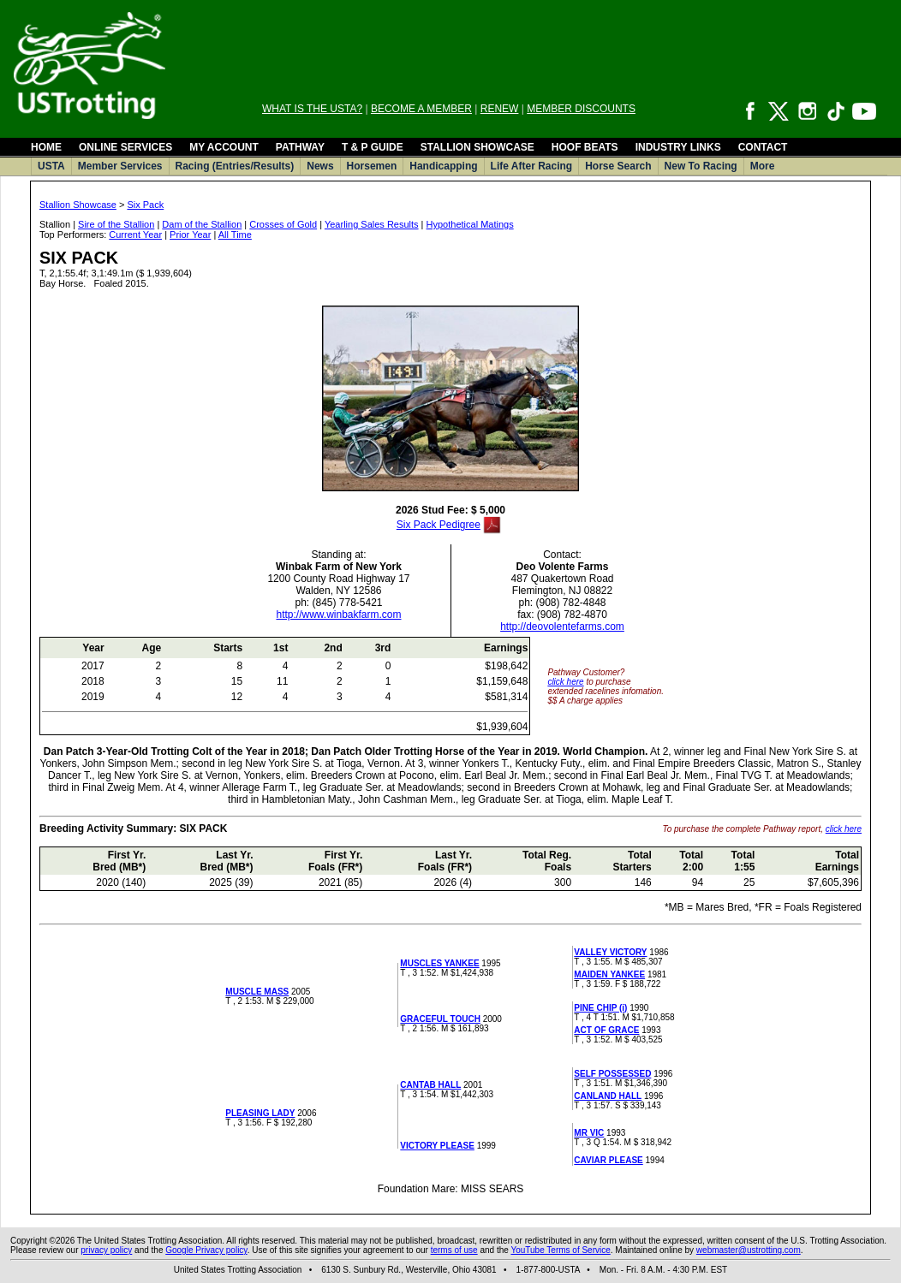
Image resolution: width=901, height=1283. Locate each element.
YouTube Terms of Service (560, 1250)
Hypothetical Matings (470, 224)
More (762, 166)
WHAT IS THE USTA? (312, 109)
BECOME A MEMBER (421, 109)
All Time (235, 234)
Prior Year (190, 234)
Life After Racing (532, 166)
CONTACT (763, 147)
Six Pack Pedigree (438, 525)
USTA (51, 166)
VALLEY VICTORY (610, 952)
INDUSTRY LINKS (678, 147)
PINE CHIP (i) (600, 1008)
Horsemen (372, 166)
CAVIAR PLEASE (608, 1160)
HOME (46, 147)
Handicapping (443, 166)
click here (565, 681)
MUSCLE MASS (257, 991)
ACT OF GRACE (606, 1030)
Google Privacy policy (206, 1250)
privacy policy (106, 1250)
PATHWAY (300, 147)
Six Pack (145, 204)
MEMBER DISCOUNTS (581, 109)
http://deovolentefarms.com (562, 627)
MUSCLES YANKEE (439, 963)
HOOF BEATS (585, 147)
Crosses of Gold (283, 224)
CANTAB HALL (430, 1085)
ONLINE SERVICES (125, 147)
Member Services (120, 166)
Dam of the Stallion (202, 224)
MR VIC (589, 1132)
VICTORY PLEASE (437, 1145)
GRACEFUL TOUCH (440, 1019)
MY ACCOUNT (224, 147)
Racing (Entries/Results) (235, 166)
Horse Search (618, 166)
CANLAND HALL (607, 1096)
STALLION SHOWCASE (477, 147)
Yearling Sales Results (372, 224)
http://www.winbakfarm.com (338, 615)
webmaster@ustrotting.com (748, 1250)
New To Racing (701, 166)
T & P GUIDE (372, 147)
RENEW (499, 109)
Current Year (135, 234)
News (320, 166)
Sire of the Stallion (116, 224)
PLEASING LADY (260, 1113)
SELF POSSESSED (612, 1073)
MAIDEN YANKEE (609, 974)
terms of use (454, 1250)
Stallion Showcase (77, 204)
